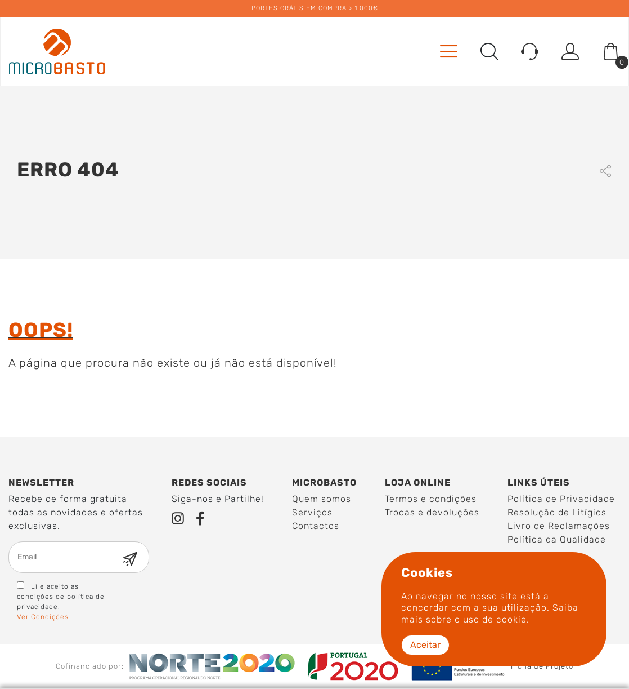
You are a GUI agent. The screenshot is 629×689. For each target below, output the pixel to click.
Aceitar (425, 644)
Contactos (315, 526)
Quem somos (321, 499)
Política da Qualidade (556, 539)
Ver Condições (43, 617)
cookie (511, 619)
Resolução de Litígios (556, 512)
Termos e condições (431, 499)
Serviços (312, 512)
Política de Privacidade (561, 499)
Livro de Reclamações (558, 526)
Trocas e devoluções (432, 512)
